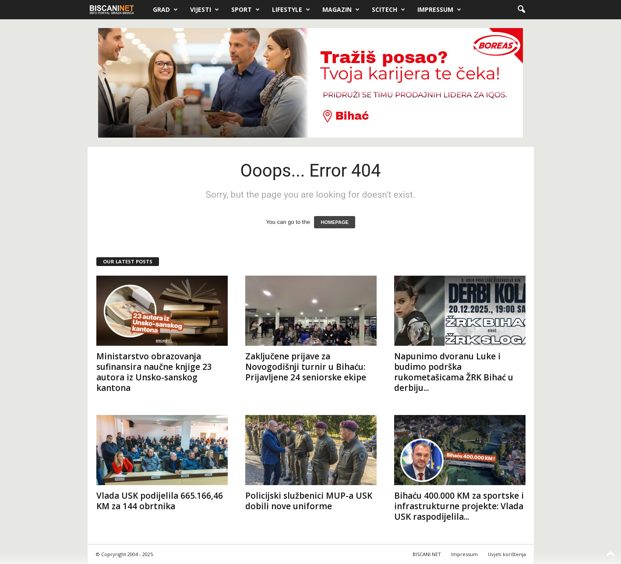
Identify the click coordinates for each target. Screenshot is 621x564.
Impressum (439, 9)
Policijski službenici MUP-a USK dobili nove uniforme (308, 501)
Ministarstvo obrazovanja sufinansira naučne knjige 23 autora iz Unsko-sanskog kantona (154, 372)
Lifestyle (291, 9)
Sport (245, 9)
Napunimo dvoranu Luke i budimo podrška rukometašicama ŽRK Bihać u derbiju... (453, 372)
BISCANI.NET (427, 554)
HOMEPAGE (334, 222)
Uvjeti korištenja (507, 554)
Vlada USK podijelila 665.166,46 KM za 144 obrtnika (159, 501)
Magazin (341, 9)
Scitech (388, 9)
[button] (521, 9)
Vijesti (204, 9)
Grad (165, 9)
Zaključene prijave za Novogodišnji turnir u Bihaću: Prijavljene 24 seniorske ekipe (305, 367)
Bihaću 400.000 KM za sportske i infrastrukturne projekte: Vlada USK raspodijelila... (459, 506)
